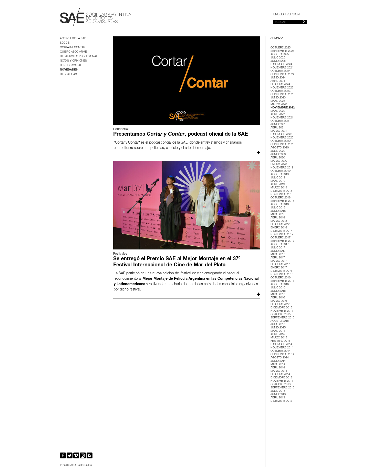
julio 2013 (278, 391)
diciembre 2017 (281, 231)
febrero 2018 (280, 224)
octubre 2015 (281, 314)
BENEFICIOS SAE (71, 65)
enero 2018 (279, 227)
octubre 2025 (281, 47)
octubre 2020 (281, 141)
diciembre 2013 (281, 377)
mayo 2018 (278, 214)
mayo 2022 (278, 111)
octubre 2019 (281, 171)
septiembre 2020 (282, 144)
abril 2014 (278, 367)
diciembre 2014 (281, 344)
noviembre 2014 (282, 347)
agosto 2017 (280, 244)
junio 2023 (278, 97)
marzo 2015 (279, 337)
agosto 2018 (280, 204)
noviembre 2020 (282, 137)
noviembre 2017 (282, 234)
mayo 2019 (278, 181)
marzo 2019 (279, 187)
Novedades (69, 69)
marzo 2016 (279, 301)
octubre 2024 (281, 71)
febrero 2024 (280, 84)
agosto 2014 (280, 357)
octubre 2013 (281, 384)
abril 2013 (278, 397)
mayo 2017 (278, 254)
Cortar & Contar (72, 47)
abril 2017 (278, 257)
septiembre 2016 (282, 281)
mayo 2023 (278, 101)
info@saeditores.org (76, 465)
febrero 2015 (280, 341)
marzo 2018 (279, 221)
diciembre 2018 (281, 191)
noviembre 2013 (282, 381)
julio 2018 (278, 207)
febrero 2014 (280, 374)
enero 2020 (279, 164)
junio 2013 (278, 394)
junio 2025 (278, 61)
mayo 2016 (278, 294)
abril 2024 (278, 81)
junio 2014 (278, 361)
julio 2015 (278, 324)
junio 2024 (278, 77)
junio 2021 (278, 124)
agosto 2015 (280, 321)
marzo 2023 (279, 104)
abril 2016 (278, 297)
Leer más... (257, 152)
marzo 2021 (279, 131)
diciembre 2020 (281, 134)
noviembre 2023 (282, 87)
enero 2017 (279, 267)
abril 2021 (278, 127)
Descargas (68, 74)
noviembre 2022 (283, 107)
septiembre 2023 (282, 94)
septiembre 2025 (282, 51)
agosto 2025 (280, 54)
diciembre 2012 (281, 401)
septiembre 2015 (282, 317)
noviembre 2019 (282, 167)
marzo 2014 (279, 371)
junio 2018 (278, 211)
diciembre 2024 (281, 64)
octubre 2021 (281, 121)
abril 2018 (278, 217)
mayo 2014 (278, 364)
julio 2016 (278, 287)
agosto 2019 (280, 174)
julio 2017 (278, 247)
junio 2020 (278, 154)
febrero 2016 (280, 304)
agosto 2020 (280, 147)
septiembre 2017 (282, 241)
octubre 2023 (281, 91)
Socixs (65, 43)
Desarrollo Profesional (79, 56)
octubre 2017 (281, 237)
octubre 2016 (281, 277)
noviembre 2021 (282, 117)
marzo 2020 (279, 161)
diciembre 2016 (281, 271)
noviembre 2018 (282, 194)
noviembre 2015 (282, 311)
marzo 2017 (279, 261)
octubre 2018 (281, 197)
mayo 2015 (278, 331)
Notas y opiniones (73, 60)
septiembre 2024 (282, 74)
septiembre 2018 (282, 201)
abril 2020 (278, 157)
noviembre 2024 (282, 67)
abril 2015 (278, 334)
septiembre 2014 (282, 354)
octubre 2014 (281, 351)
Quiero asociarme (73, 52)
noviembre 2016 (282, 274)
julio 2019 (278, 177)
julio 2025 (278, 57)
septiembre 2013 (282, 387)
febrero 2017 (280, 264)
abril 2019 (278, 184)
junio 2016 (278, 291)
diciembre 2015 (281, 307)
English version (286, 14)
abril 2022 (278, 114)
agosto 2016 (280, 284)
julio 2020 (278, 151)
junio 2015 (278, 327)
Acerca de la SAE (73, 38)
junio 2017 (278, 251)
